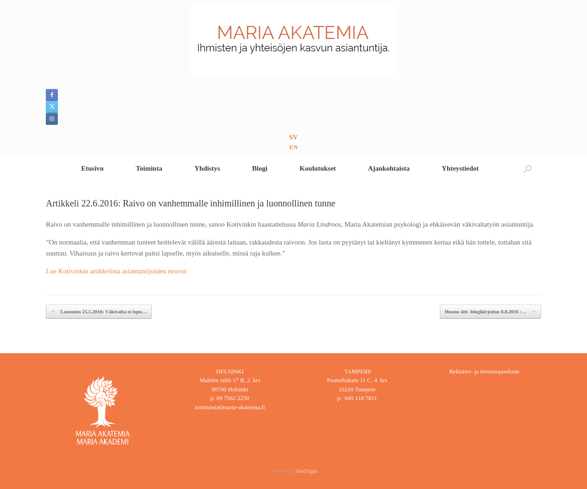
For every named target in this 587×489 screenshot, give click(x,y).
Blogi (259, 168)
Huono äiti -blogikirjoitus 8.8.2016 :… (490, 312)
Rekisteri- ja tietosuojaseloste (484, 371)
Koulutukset (317, 168)
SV (293, 137)
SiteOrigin (306, 471)
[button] (527, 168)
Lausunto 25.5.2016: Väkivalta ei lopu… (99, 312)
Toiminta (149, 168)
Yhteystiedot (460, 168)
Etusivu (92, 168)
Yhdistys (207, 168)
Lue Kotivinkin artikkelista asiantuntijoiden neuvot (116, 271)
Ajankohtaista (389, 168)
